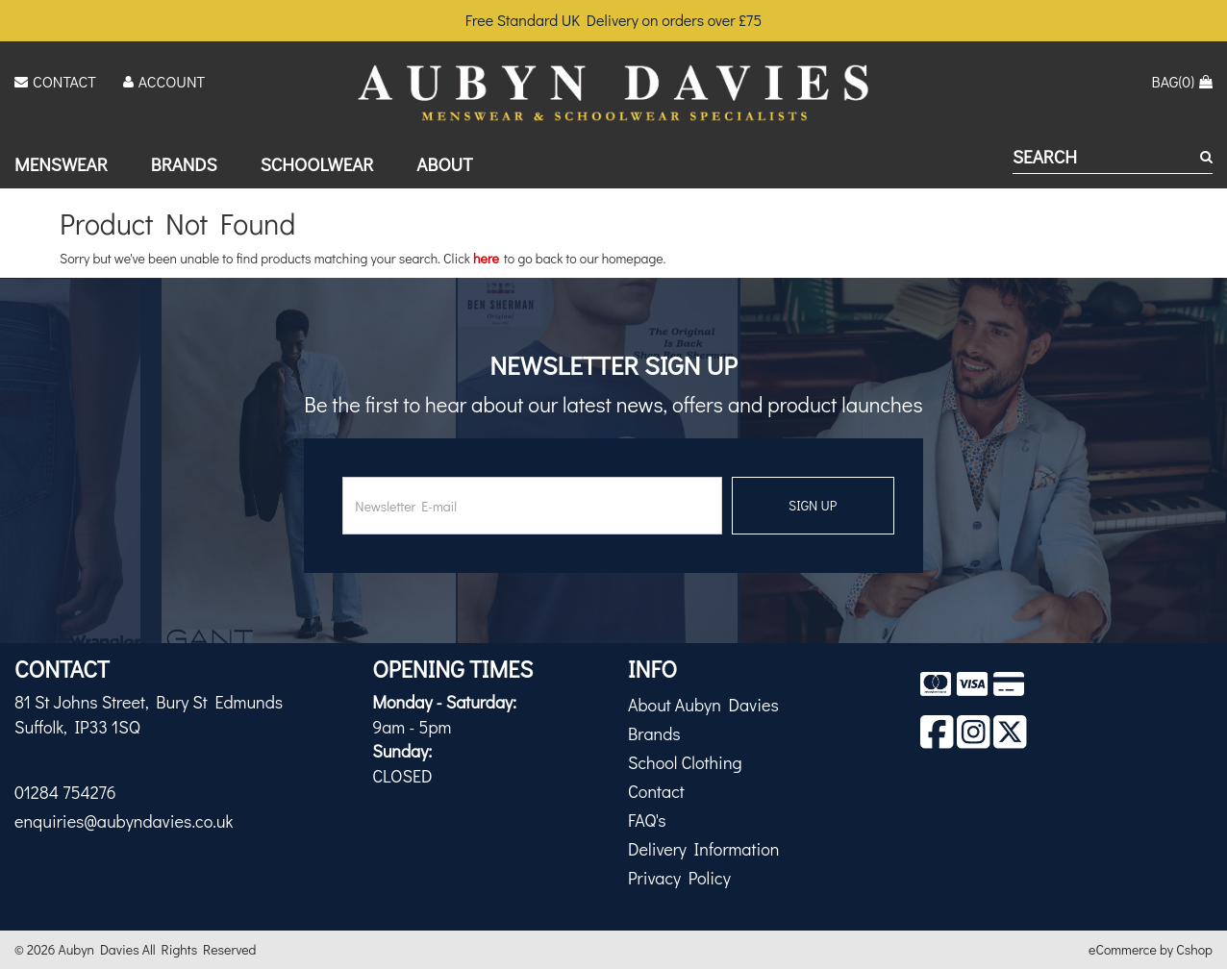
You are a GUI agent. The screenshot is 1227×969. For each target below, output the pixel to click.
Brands (184, 164)
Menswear (61, 164)
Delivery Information (703, 848)
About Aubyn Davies (703, 704)
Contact (656, 791)
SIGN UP (813, 505)
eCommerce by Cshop (1151, 949)
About (444, 164)
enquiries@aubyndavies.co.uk (123, 820)
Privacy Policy (679, 877)
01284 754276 (65, 792)
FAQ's (647, 820)
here (486, 258)
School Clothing (685, 762)
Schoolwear (317, 164)
